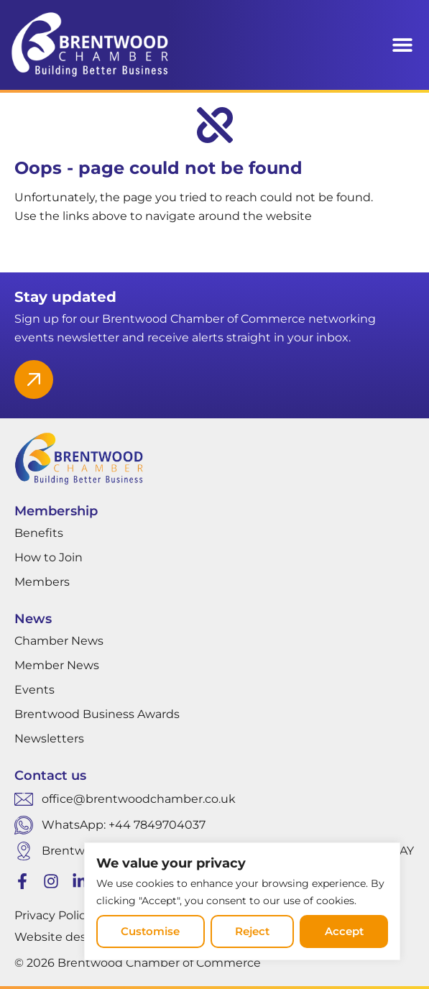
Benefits (38, 533)
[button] (402, 45)
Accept (344, 931)
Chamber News (58, 641)
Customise (150, 931)
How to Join (48, 557)
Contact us (50, 775)
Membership (56, 511)
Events (34, 689)
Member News (56, 665)
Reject (252, 931)
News (33, 619)
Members (42, 582)
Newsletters (49, 738)
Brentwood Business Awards (97, 714)
